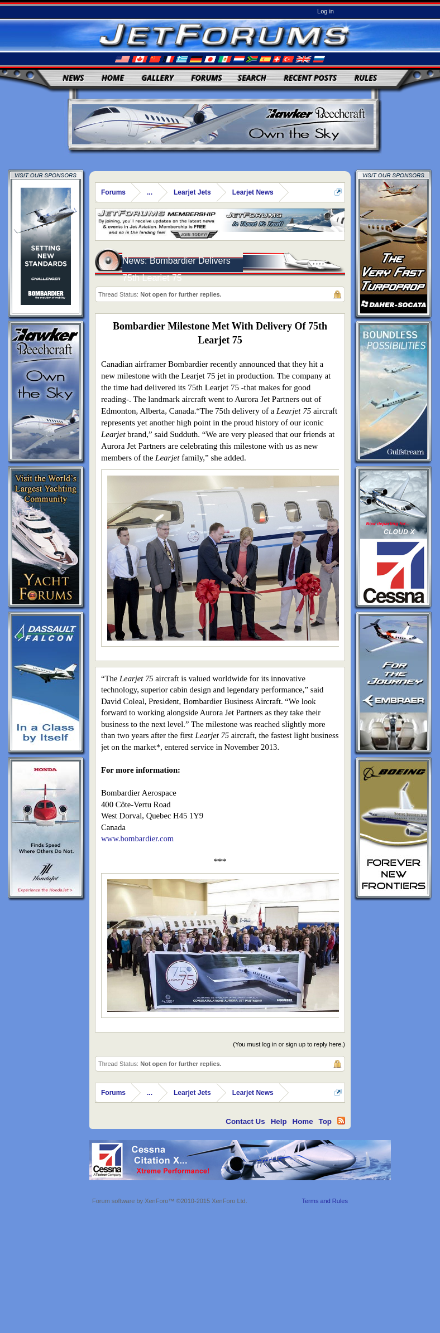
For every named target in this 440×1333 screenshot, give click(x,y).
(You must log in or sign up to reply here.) (289, 1044)
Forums (206, 77)
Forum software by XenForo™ (169, 1201)
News (73, 77)
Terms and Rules (325, 1201)
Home (113, 77)
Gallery (158, 77)
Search (252, 77)
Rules (366, 77)
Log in (325, 11)
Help (279, 1121)
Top (325, 1121)
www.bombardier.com (137, 838)
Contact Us (245, 1121)
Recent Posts (310, 77)
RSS (341, 1120)
